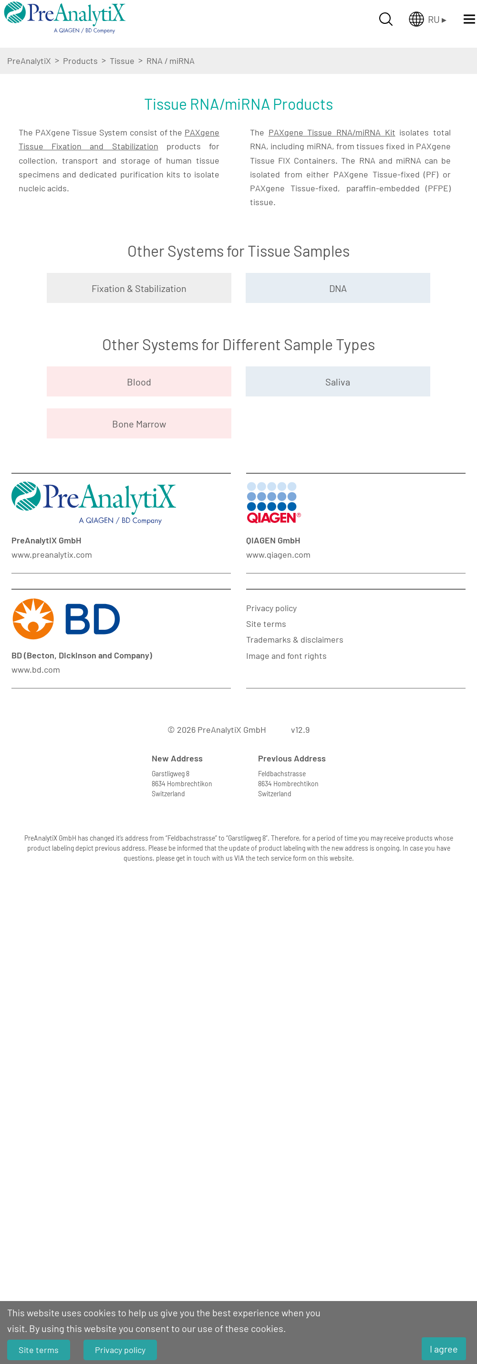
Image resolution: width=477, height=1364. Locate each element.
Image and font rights (286, 1044)
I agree (444, 1348)
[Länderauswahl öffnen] (427, 19)
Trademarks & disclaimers (294, 1028)
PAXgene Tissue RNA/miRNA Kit (332, 251)
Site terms (266, 1012)
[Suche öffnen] (386, 19)
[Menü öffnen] (469, 19)
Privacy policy (271, 996)
